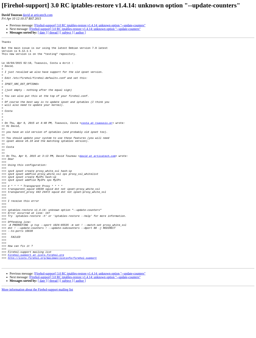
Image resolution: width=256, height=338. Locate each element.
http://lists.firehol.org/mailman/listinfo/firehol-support (52, 301)
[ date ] (42, 32)
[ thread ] (53, 32)
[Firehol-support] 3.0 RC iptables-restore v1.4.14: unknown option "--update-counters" (90, 25)
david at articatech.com (38, 15)
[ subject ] (66, 32)
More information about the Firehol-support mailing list (37, 334)
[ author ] (80, 32)
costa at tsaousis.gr (96, 139)
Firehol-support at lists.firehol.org (36, 298)
